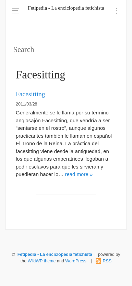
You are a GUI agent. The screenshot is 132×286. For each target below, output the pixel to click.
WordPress (75, 261)
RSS (107, 261)
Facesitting (30, 94)
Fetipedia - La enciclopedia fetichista (66, 8)
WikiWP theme (42, 261)
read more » (79, 174)
